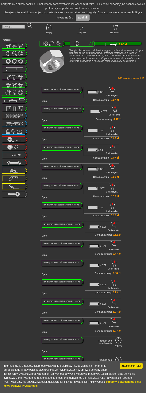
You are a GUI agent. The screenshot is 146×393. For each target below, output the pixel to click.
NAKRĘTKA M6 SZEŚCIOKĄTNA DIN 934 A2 (61, 186)
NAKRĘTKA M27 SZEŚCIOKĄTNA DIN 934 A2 (62, 359)
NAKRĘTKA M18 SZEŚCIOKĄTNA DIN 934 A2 (62, 301)
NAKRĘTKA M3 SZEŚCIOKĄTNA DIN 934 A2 (61, 128)
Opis (44, 101)
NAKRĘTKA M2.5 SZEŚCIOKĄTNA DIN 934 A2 (62, 109)
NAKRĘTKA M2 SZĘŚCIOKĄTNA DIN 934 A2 (61, 89)
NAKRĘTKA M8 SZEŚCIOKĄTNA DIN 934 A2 (61, 205)
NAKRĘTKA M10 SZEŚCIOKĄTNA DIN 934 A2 (62, 224)
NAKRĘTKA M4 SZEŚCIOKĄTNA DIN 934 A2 (61, 147)
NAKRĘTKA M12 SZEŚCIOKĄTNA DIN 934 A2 (62, 243)
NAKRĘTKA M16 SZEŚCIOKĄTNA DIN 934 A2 (62, 282)
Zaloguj (49, 29)
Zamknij (83, 17)
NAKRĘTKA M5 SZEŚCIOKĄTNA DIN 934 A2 (61, 166)
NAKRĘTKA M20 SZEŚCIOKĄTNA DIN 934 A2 (62, 320)
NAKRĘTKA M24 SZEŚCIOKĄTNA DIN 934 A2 (62, 340)
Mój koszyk (114, 29)
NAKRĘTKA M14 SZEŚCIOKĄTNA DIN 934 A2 (62, 263)
